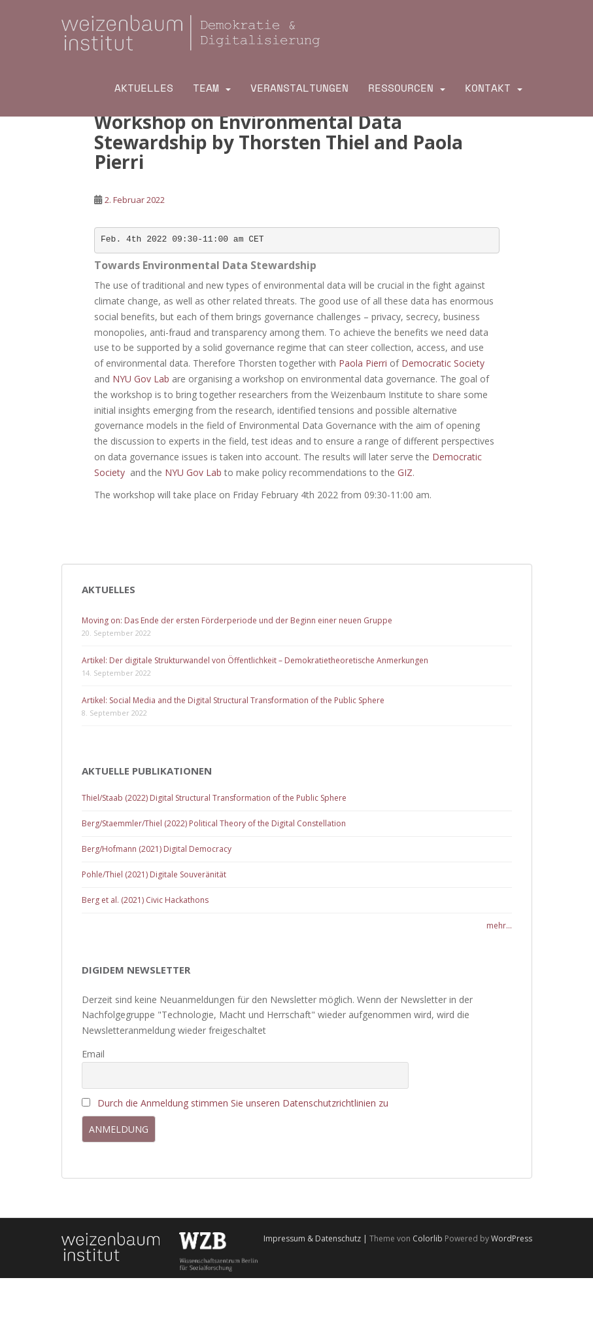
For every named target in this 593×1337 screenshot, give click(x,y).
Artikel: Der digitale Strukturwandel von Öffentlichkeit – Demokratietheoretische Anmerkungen (255, 660)
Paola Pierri (363, 363)
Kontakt (488, 88)
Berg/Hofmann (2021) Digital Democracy (156, 848)
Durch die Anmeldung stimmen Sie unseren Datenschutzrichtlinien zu (242, 1103)
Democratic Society (441, 363)
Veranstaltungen (299, 88)
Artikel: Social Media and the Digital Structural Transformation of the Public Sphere (233, 700)
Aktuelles (143, 88)
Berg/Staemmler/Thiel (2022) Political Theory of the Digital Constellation (214, 823)
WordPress (511, 1238)
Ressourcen (400, 88)
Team (206, 88)
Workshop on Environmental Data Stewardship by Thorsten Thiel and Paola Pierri (278, 142)
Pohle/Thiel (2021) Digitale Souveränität (154, 874)
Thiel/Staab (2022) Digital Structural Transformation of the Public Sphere (214, 797)
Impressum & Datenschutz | (316, 1238)
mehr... (499, 925)
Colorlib (428, 1238)
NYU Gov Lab (140, 379)
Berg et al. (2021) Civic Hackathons (145, 900)
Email (93, 1054)
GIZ (405, 472)
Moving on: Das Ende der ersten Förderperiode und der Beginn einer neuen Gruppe (237, 620)
